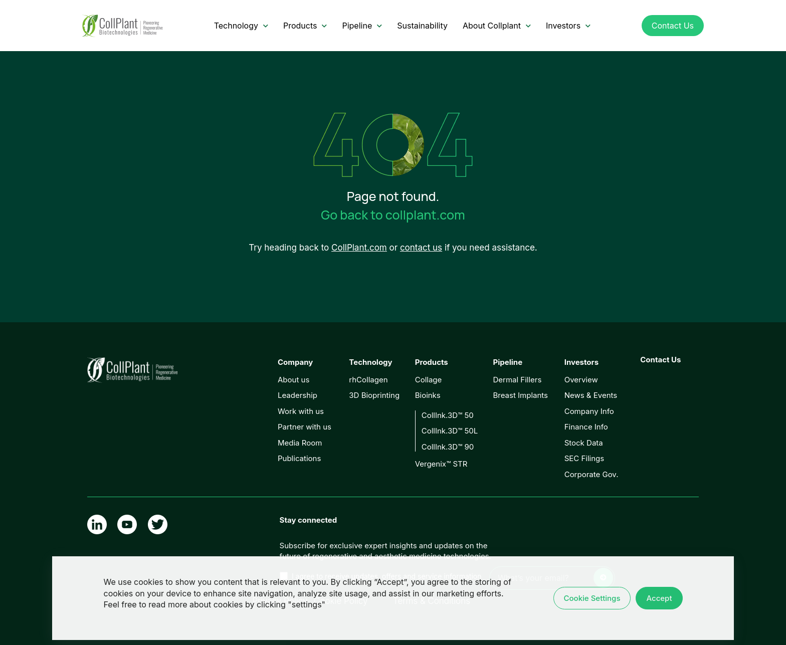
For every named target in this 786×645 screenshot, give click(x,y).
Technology (241, 26)
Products (305, 26)
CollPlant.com (359, 248)
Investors (568, 26)
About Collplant (497, 26)
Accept (659, 598)
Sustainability (422, 26)
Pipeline (362, 26)
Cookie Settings (592, 598)
